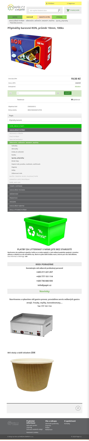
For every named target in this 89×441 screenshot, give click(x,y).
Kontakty (67, 425)
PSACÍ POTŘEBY (14, 137)
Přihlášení (51, 3)
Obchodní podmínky (52, 425)
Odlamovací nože (17, 173)
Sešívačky (14, 146)
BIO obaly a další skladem (19, 353)
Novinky (44, 291)
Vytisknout (75, 100)
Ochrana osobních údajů (34, 430)
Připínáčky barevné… (17, 23)
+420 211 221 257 (44, 272)
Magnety (14, 167)
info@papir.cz (44, 285)
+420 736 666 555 (44, 281)
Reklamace (48, 431)
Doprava (48, 427)
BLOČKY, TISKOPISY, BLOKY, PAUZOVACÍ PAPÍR (24, 176)
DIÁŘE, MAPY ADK (15, 182)
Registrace (71, 3)
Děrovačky (15, 149)
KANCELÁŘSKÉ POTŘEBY (17, 21)
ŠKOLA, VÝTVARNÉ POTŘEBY (18, 210)
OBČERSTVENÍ (14, 194)
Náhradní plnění (31, 426)
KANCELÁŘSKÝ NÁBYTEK (17, 206)
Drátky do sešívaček (18, 152)
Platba (47, 429)
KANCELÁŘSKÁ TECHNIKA (17, 190)
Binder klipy (15, 161)
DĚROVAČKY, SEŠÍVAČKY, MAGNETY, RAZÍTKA (41, 21)
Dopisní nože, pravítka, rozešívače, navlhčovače (26, 164)
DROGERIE (13, 202)
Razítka (14, 155)
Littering (29, 428)
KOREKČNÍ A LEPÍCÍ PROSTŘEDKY (20, 179)
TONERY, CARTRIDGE (16, 186)
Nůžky (13, 170)
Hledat (59, 10)
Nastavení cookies (32, 433)
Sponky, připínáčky (63, 21)
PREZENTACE (13, 198)
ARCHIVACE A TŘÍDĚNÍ (16, 134)
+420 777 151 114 (44, 276)
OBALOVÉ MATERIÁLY (16, 140)
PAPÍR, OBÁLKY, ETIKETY (17, 126)
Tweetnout (20, 100)
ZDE (33, 352)
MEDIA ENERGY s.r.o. (27, 438)
